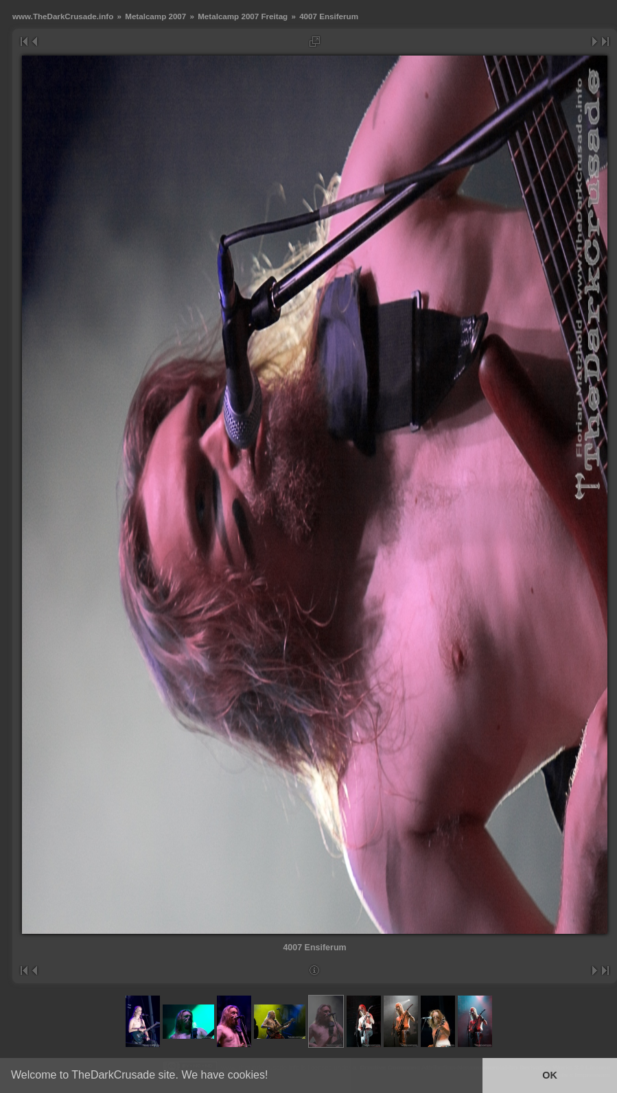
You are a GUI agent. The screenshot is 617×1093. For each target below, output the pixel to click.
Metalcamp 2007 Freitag (243, 16)
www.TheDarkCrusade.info (62, 16)
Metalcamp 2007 (155, 16)
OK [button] (549, 1075)
